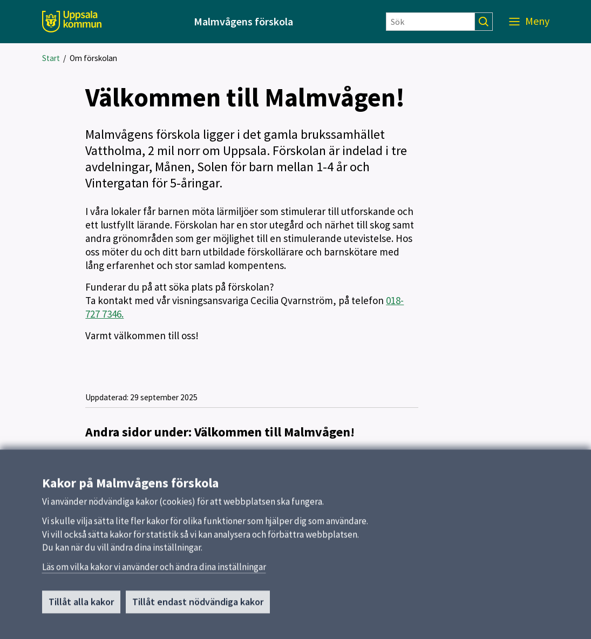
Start (51, 58)
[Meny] (529, 21)
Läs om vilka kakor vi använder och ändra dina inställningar (154, 570)
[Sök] (430, 21)
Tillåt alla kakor (81, 605)
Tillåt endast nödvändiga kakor (197, 605)
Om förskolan (93, 58)
